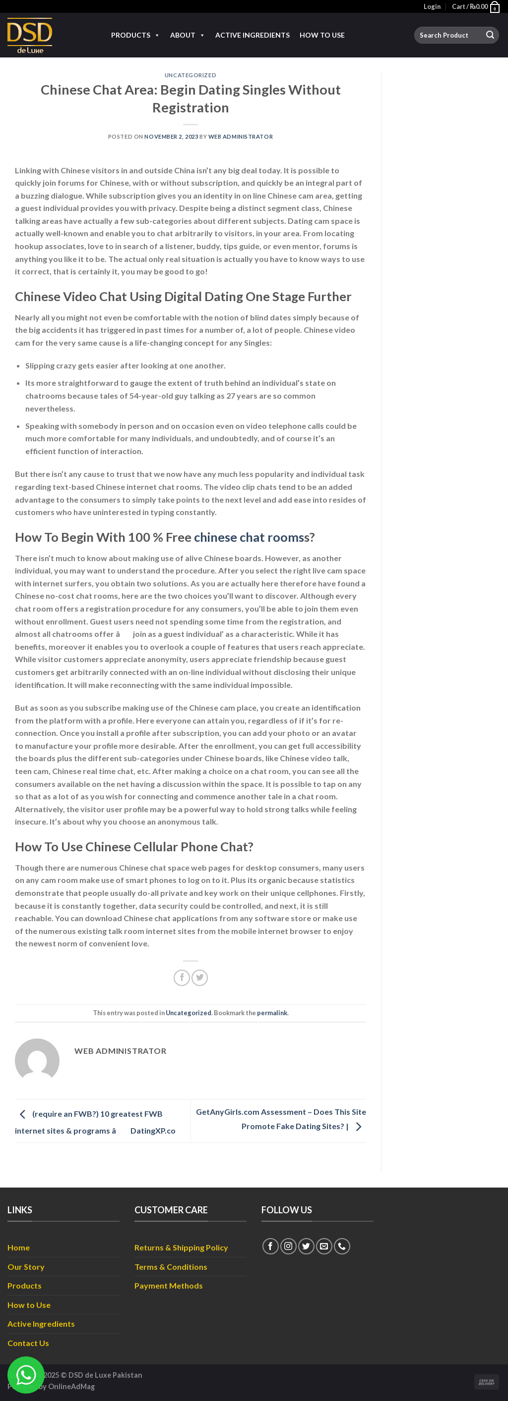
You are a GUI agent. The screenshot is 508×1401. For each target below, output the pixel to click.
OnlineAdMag (71, 1386)
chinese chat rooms (249, 536)
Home (18, 1247)
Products (135, 35)
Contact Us (28, 1343)
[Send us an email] (324, 1246)
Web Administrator (240, 136)
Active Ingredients (252, 35)
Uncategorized (190, 75)
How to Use (322, 35)
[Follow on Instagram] (288, 1246)
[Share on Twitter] (199, 978)
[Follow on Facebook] (270, 1246)
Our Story (26, 1266)
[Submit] (490, 35)
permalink (272, 1013)
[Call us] (342, 1246)
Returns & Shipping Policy (181, 1247)
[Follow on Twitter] (306, 1246)
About (187, 35)
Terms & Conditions (170, 1266)
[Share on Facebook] (182, 978)
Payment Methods (168, 1285)
